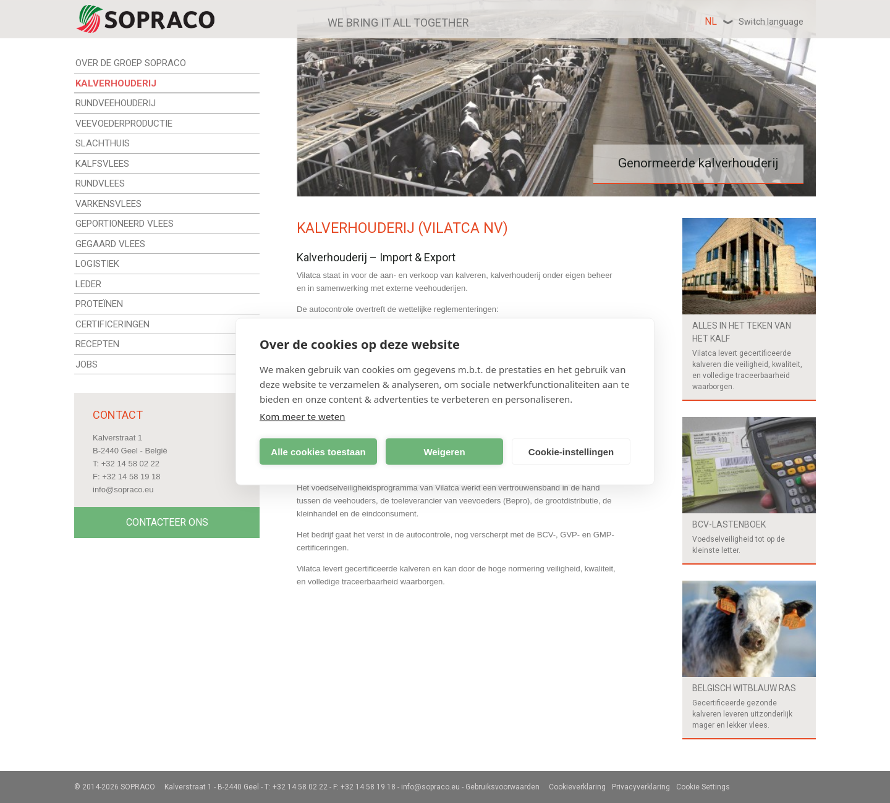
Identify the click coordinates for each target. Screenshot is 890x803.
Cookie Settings (703, 787)
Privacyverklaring (641, 787)
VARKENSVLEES (108, 203)
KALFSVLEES (102, 163)
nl (754, 21)
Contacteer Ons (167, 522)
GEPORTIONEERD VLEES (124, 223)
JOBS (86, 364)
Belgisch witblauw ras (744, 688)
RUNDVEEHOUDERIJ (115, 103)
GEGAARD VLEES (110, 244)
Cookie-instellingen (571, 451)
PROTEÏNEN (99, 303)
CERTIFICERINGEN (112, 324)
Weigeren (444, 451)
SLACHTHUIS (102, 143)
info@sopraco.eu (123, 489)
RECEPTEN (97, 344)
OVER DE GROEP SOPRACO (130, 63)
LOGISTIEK (97, 263)
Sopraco (138, 787)
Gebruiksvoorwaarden (502, 787)
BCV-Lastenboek (729, 524)
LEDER (88, 284)
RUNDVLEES (100, 183)
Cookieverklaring (577, 787)
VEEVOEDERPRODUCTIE (123, 123)
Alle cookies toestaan (318, 451)
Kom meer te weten (302, 416)
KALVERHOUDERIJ (115, 83)
